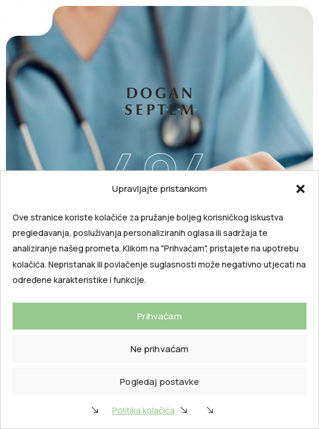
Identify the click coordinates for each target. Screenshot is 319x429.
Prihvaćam (159, 316)
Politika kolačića (143, 410)
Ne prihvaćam (160, 349)
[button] (300, 189)
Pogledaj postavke (159, 381)
